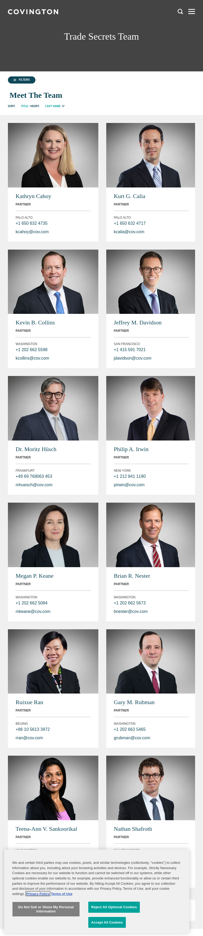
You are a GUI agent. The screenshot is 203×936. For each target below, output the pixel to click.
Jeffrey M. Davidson (138, 322)
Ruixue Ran (29, 702)
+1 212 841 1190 (130, 476)
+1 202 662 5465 (130, 729)
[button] (21, 80)
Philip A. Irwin (131, 449)
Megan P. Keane (35, 575)
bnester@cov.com (131, 611)
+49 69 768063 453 (34, 476)
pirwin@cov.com (129, 485)
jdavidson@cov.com (132, 358)
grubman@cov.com (132, 738)
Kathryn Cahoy (33, 196)
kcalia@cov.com (129, 232)
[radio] (31, 105)
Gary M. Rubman (134, 702)
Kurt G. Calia (129, 196)
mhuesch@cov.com (34, 485)
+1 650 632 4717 (130, 223)
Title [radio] (24, 106)
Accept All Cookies (107, 926)
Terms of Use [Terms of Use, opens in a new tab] (61, 898)
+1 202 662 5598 (32, 349)
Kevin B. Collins (35, 322)
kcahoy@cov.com (32, 232)
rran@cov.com (29, 738)
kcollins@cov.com (32, 358)
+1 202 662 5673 (130, 603)
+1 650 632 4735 (32, 223)
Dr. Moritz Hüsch (36, 449)
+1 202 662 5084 (32, 603)
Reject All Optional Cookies (114, 911)
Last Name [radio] (53, 106)
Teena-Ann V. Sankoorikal (46, 828)
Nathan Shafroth (133, 828)
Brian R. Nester (132, 575)
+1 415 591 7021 (130, 349)
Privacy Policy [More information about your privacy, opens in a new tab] (37, 898)
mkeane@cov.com (33, 611)
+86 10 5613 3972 (33, 729)
